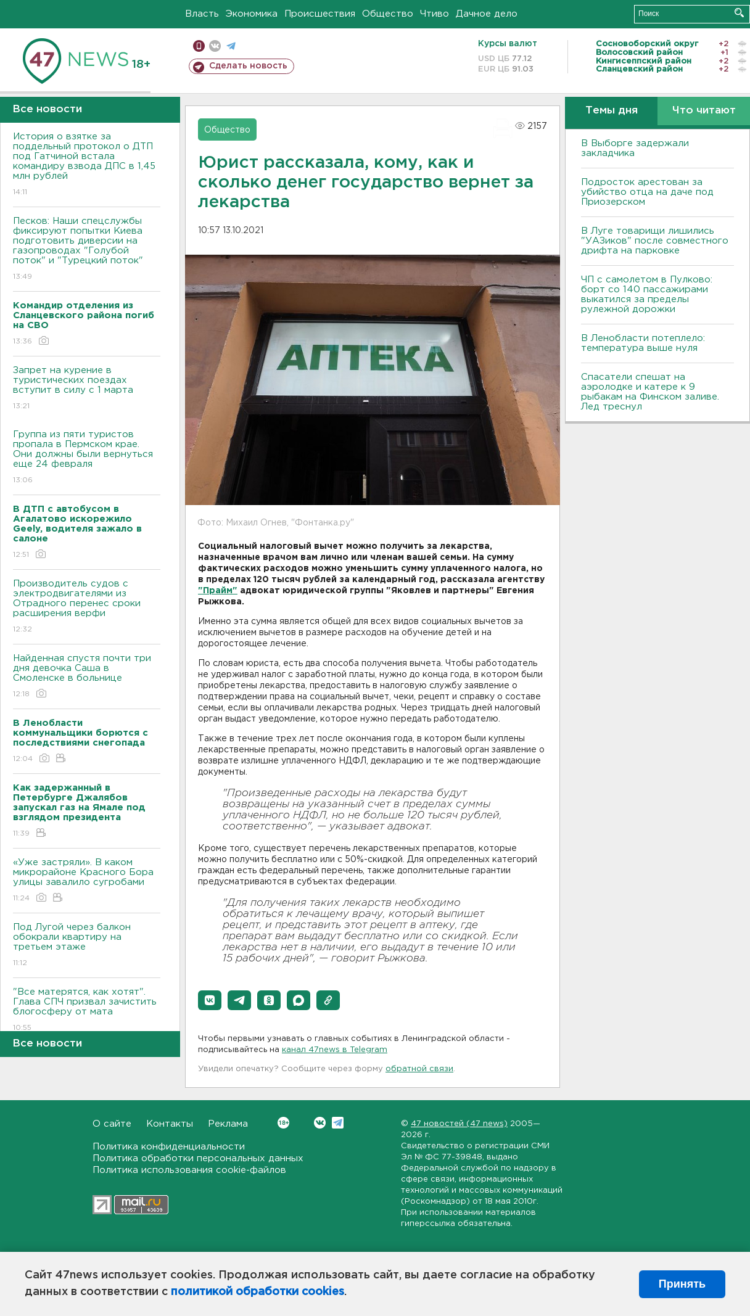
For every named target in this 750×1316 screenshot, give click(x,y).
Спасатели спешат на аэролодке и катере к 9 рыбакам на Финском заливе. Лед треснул (650, 392)
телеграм (231, 46)
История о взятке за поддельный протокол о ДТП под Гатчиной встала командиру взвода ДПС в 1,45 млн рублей (86, 165)
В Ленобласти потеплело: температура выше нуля (643, 343)
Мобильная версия (199, 46)
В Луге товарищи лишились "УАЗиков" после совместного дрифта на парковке (654, 241)
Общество (387, 14)
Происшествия (319, 14)
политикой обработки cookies (257, 1292)
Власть (202, 14)
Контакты (169, 1124)
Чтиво (434, 14)
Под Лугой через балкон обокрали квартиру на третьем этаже (86, 945)
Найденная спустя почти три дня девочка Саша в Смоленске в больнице (86, 676)
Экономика (252, 14)
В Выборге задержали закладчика (635, 148)
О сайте (112, 1124)
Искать (739, 12)
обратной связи (419, 1069)
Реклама (228, 1124)
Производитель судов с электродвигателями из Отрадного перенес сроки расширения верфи (86, 607)
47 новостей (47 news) (459, 1124)
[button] (209, 1000)
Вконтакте (283, 1123)
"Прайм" (217, 590)
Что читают (704, 110)
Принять (682, 1284)
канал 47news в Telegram (334, 1050)
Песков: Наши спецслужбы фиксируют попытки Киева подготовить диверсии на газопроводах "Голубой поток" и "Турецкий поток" (86, 249)
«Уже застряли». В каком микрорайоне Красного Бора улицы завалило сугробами (86, 880)
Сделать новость (248, 66)
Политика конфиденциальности (169, 1147)
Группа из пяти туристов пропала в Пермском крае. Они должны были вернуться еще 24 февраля (86, 457)
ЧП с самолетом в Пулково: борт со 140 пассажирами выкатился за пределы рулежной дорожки (646, 294)
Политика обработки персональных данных (198, 1158)
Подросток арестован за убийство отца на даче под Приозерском (647, 192)
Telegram (338, 1123)
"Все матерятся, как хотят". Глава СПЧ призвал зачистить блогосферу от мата (86, 1010)
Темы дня (611, 110)
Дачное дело (486, 14)
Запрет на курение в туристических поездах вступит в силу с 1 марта (86, 388)
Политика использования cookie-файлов (189, 1170)
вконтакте (215, 46)
